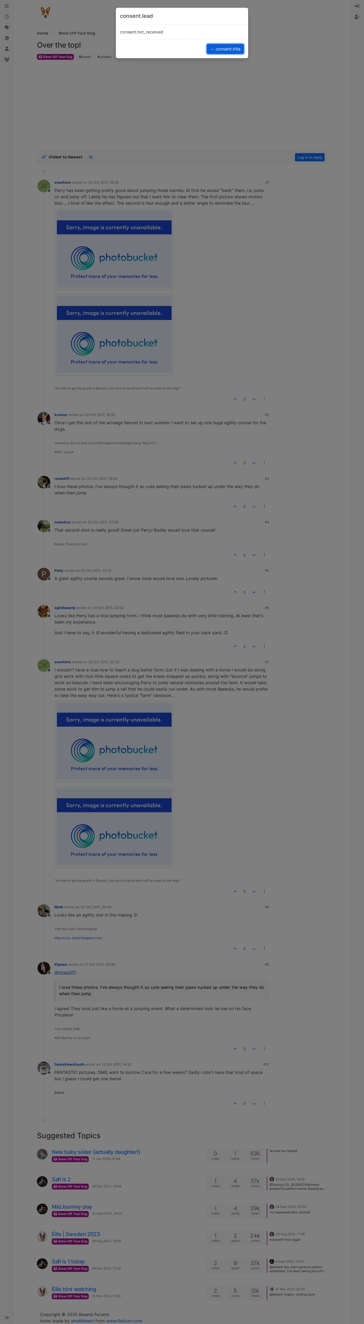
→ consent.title (225, 49)
